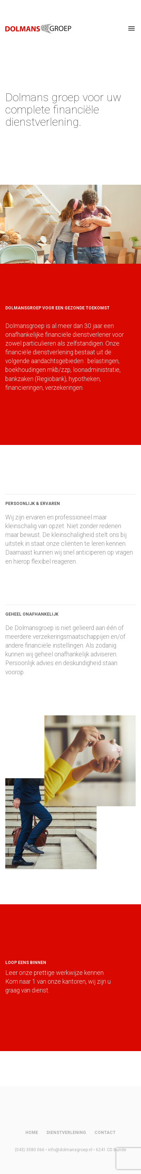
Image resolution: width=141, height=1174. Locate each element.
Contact (105, 1132)
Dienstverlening (66, 1132)
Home (31, 1132)
